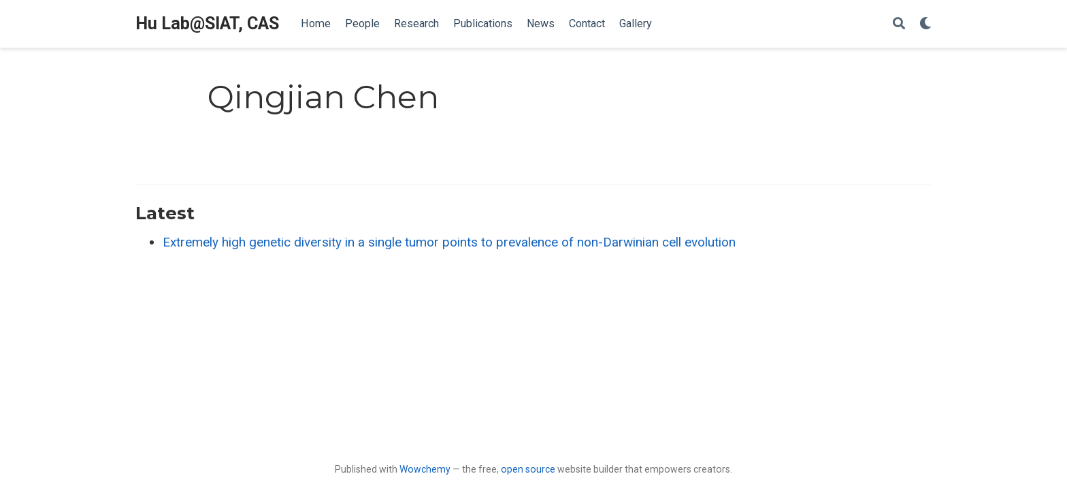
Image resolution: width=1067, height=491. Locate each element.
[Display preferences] (925, 24)
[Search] (899, 24)
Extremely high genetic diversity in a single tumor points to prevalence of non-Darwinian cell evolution (449, 242)
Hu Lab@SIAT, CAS (207, 23)
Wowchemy (424, 469)
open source (528, 469)
